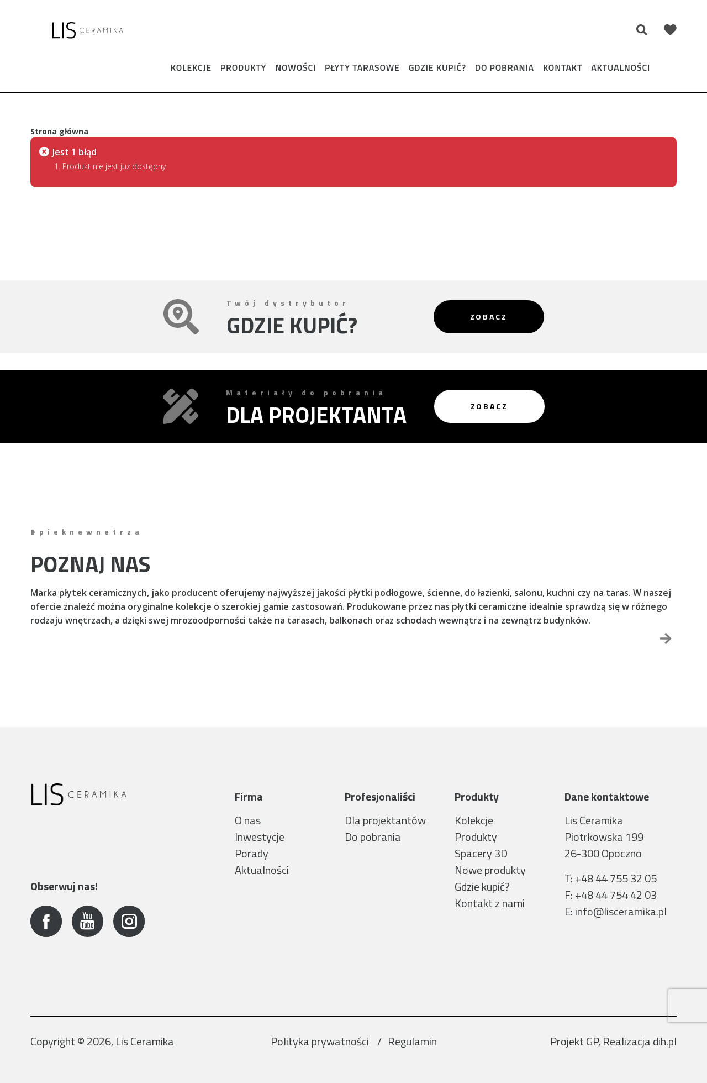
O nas (248, 820)
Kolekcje (191, 67)
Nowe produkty (490, 869)
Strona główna (59, 131)
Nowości (295, 67)
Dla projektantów (385, 820)
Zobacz (489, 316)
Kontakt (562, 67)
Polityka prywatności (321, 1041)
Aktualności (620, 67)
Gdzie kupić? (437, 67)
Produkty (243, 67)
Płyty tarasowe (362, 67)
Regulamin (412, 1041)
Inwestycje (259, 836)
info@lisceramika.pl (621, 911)
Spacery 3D (481, 853)
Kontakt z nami (490, 903)
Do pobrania (504, 67)
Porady (251, 853)
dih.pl (665, 1041)
